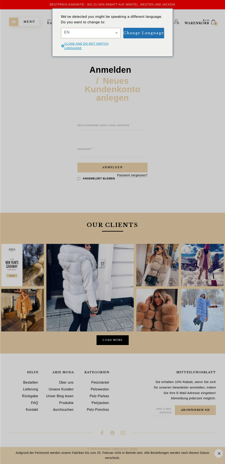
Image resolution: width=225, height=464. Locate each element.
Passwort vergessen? (132, 175)
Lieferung (30, 389)
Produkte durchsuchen (63, 406)
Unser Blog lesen (60, 396)
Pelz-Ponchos (98, 409)
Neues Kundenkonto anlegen (112, 89)
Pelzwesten (100, 389)
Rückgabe (30, 396)
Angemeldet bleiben (96, 178)
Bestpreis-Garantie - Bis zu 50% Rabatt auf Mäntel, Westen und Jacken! (112, 4)
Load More (112, 339)
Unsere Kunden (61, 389)
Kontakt (32, 409)
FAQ (34, 403)
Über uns (66, 382)
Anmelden (110, 70)
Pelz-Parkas (99, 396)
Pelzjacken (100, 403)
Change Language (143, 33)
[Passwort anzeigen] (83, 154)
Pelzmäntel (100, 382)
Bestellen (30, 382)
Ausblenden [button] (218, 453)
